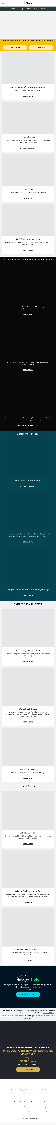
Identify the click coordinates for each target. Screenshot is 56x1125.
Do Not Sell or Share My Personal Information (22, 1112)
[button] (3, 3)
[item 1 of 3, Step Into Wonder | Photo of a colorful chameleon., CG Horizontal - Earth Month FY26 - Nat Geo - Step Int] (28, 291)
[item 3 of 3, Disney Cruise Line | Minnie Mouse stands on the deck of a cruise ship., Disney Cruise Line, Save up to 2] (28, 755)
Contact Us (34, 1090)
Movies (43, 9)
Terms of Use (13, 1102)
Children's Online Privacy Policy (37, 1107)
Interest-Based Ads (42, 1112)
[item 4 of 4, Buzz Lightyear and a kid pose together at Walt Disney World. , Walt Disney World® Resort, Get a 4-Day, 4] (28, 229)
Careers (27, 1090)
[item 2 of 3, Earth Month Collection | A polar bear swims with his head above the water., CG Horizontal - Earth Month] (28, 347)
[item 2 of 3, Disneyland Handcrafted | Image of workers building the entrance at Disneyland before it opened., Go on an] (28, 519)
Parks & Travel (32, 9)
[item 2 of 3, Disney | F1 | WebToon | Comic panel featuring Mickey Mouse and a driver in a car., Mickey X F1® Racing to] (28, 878)
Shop (21, 9)
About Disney (11, 1090)
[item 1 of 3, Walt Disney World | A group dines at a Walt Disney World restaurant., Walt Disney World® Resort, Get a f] (28, 637)
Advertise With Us (43, 1090)
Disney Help (20, 1090)
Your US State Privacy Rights (18, 1107)
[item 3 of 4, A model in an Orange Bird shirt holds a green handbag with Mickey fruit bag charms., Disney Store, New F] (28, 178)
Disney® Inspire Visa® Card (28, 1095)
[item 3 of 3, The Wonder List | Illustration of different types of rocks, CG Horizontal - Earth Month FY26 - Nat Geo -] (28, 402)
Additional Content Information (28, 1102)
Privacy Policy (42, 1102)
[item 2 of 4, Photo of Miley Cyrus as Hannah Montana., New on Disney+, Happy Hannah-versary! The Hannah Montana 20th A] (28, 127)
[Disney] (28, 3)
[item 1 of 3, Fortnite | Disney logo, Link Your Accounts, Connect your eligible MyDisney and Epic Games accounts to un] (28, 819)
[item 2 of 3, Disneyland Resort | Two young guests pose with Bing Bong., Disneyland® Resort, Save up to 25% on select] (28, 697)
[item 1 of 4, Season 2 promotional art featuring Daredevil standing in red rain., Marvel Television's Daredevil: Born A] (28, 76)
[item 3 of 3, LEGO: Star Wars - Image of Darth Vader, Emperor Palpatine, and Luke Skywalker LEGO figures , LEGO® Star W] (28, 936)
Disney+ (13, 9)
